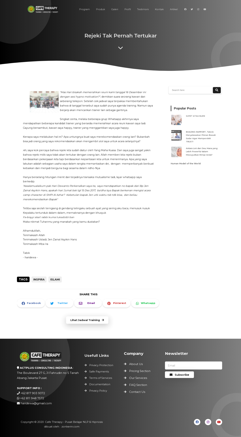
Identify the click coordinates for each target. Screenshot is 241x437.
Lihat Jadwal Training (87, 320)
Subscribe (179, 374)
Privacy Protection (101, 366)
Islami (55, 279)
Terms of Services (100, 377)
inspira (39, 279)
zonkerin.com (70, 426)
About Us (136, 364)
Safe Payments (99, 371)
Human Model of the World (187, 159)
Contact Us (137, 392)
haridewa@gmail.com (36, 403)
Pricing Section (139, 371)
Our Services (138, 378)
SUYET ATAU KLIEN (195, 118)
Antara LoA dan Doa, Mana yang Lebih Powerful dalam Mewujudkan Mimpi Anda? (200, 148)
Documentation (100, 383)
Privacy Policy (98, 389)
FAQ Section (138, 385)
